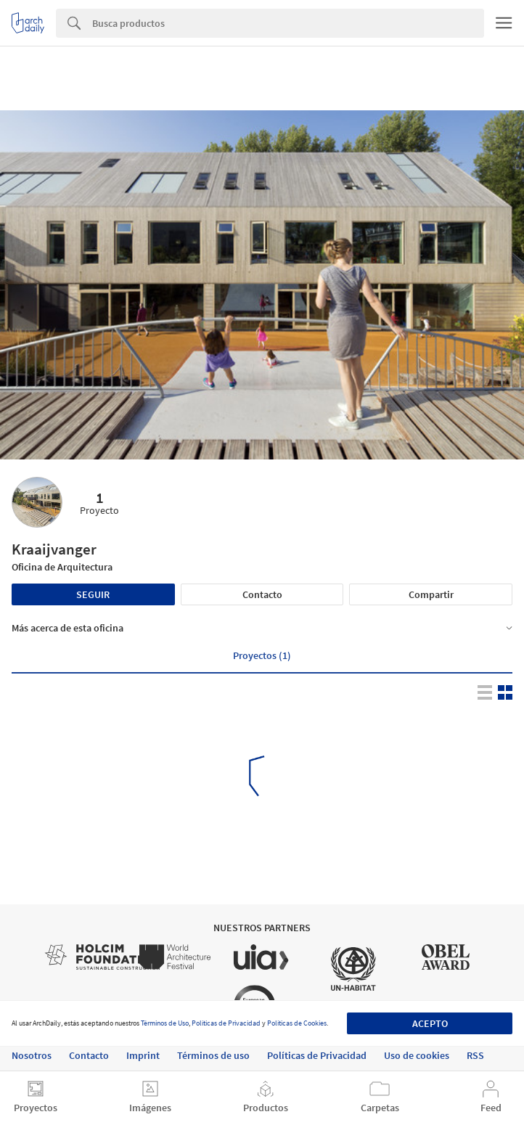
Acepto (430, 1023)
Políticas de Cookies (297, 1023)
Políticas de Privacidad (226, 1023)
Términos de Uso (165, 1023)
